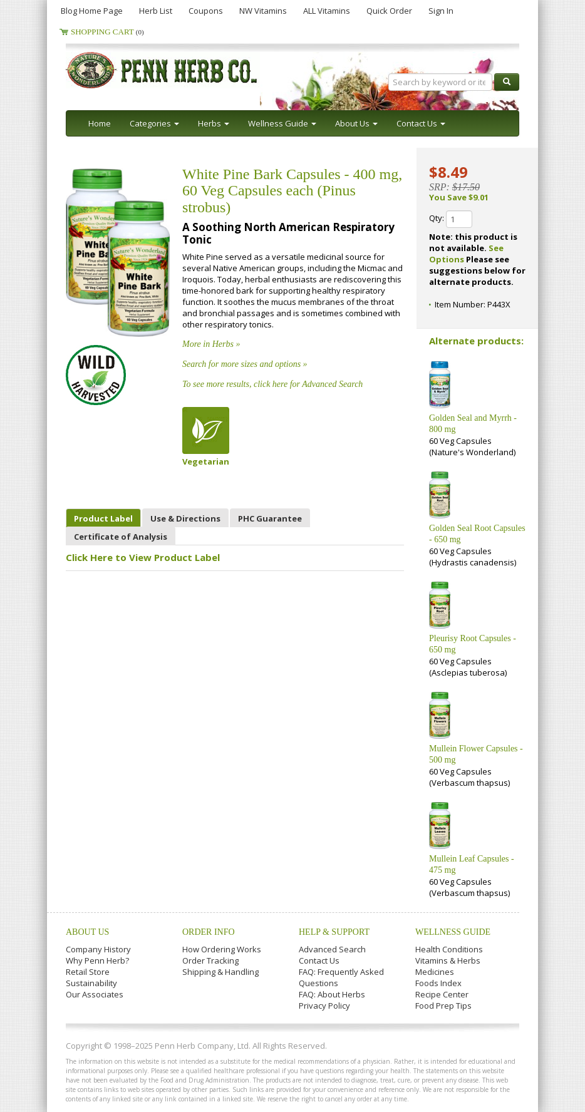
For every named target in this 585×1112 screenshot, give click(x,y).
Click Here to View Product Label (143, 557)
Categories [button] (154, 123)
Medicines (434, 971)
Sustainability (91, 983)
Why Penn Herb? (97, 960)
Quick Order (389, 10)
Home (99, 123)
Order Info (208, 932)
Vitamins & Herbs (447, 960)
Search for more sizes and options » (245, 364)
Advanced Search (332, 949)
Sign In (440, 10)
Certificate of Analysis (120, 536)
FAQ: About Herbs (332, 994)
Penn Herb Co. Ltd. (186, 70)
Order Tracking (210, 960)
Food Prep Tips (443, 1005)
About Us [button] (356, 123)
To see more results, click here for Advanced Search (272, 384)
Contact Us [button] (420, 123)
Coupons (206, 10)
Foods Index (438, 983)
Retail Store (88, 971)
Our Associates (94, 994)
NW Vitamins (263, 10)
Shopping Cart (107, 31)
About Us (87, 932)
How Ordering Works (221, 949)
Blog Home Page (92, 10)
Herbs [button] (213, 123)
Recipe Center (442, 994)
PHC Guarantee (270, 518)
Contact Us (319, 960)
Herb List (155, 10)
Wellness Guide (452, 932)
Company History (98, 949)
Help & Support (334, 932)
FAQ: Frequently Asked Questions (341, 977)
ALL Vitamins (326, 10)
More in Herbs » (211, 344)
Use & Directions (185, 518)
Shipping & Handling (220, 971)
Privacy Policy (324, 1005)
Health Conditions (449, 949)
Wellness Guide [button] (282, 123)
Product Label (103, 518)
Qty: (450, 219)
